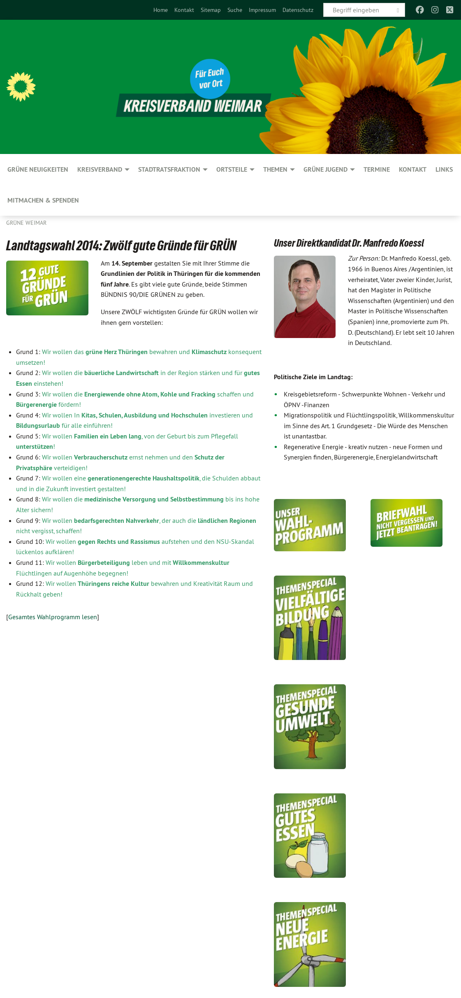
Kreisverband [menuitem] (99, 169)
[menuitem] (160, 10)
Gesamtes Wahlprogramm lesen (52, 617)
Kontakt (184, 10)
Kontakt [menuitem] (412, 169)
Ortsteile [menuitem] (231, 169)
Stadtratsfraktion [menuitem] (169, 169)
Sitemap (211, 10)
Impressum (262, 10)
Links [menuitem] (444, 169)
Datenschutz (298, 10)
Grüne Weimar (26, 222)
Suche (234, 10)
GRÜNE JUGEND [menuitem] (325, 169)
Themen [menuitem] (275, 169)
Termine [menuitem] (377, 169)
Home (160, 10)
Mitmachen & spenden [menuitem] (43, 200)
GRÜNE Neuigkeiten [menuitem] (37, 169)
